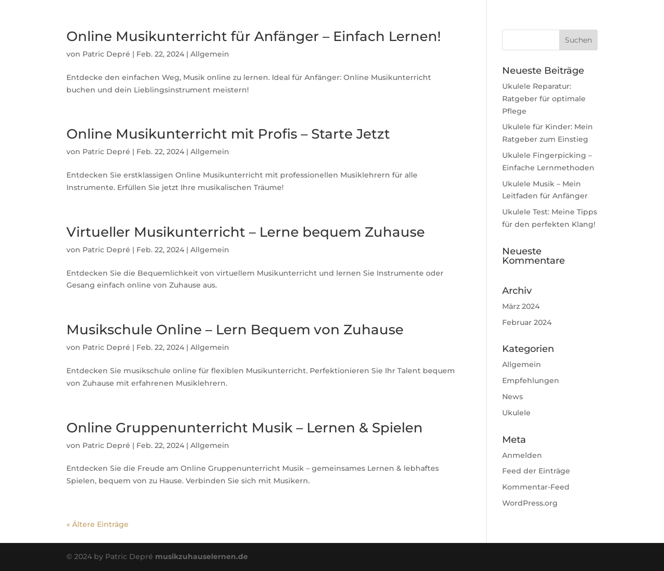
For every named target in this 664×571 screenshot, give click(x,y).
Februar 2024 (526, 322)
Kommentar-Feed (536, 487)
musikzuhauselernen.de (201, 556)
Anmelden (522, 455)
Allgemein (209, 54)
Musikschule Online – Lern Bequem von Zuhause (235, 329)
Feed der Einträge (536, 470)
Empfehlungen (530, 380)
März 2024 (521, 306)
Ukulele (516, 412)
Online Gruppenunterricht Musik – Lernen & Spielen (244, 427)
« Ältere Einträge (97, 524)
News (512, 396)
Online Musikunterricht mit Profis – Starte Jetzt (228, 134)
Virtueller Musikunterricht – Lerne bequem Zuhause (245, 232)
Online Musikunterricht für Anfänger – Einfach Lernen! (253, 36)
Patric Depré (106, 54)
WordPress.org (530, 503)
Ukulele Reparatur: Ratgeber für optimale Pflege (544, 98)
